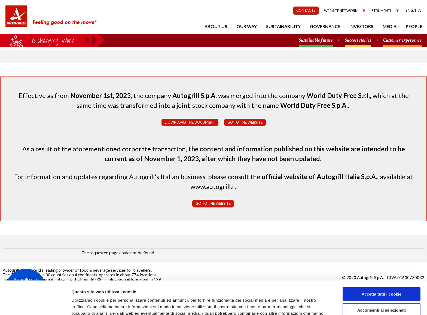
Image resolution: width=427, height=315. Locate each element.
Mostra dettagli (289, 304)
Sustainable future (316, 40)
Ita (418, 10)
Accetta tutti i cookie (382, 260)
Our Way (246, 26)
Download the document (190, 122)
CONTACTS (306, 10)
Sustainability (283, 26)
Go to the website (245, 122)
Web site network (340, 11)
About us (216, 26)
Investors (361, 26)
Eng (409, 10)
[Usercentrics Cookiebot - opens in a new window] (35, 304)
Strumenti (381, 11)
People (414, 26)
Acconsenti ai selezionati (381, 276)
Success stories (358, 40)
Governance (325, 26)
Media (389, 26)
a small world (52, 40)
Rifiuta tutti (381, 292)
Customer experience (402, 40)
